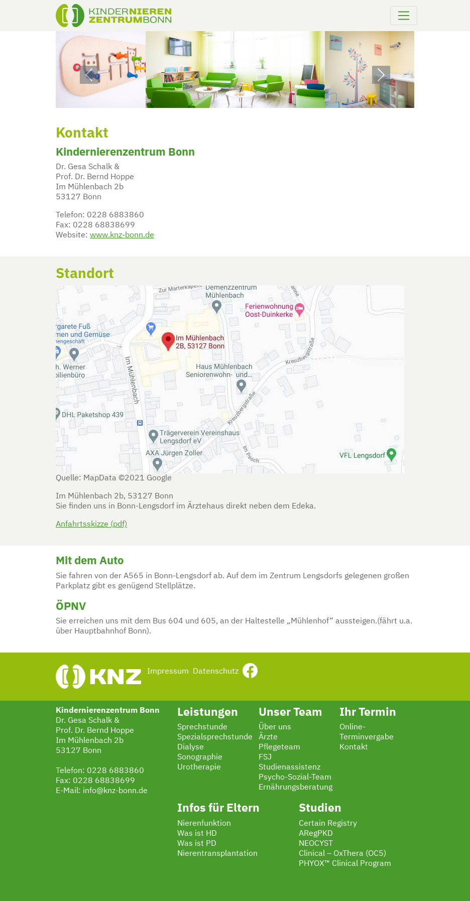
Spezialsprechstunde (215, 737)
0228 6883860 (115, 771)
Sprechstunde (202, 727)
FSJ (265, 757)
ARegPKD (316, 834)
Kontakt (353, 747)
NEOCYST (316, 844)
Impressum (168, 672)
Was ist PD (196, 844)
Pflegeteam (279, 747)
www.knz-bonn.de (122, 235)
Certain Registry (328, 824)
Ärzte (268, 737)
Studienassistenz (289, 767)
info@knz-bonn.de (115, 791)
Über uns (275, 727)
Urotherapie (199, 767)
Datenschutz (216, 672)
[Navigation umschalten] (403, 15)
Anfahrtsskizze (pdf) (91, 525)
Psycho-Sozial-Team (295, 778)
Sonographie (199, 757)
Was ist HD (197, 834)
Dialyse (190, 747)
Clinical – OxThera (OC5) (342, 854)
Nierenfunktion (204, 824)
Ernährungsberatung (295, 788)
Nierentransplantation (217, 854)
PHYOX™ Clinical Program (345, 864)
